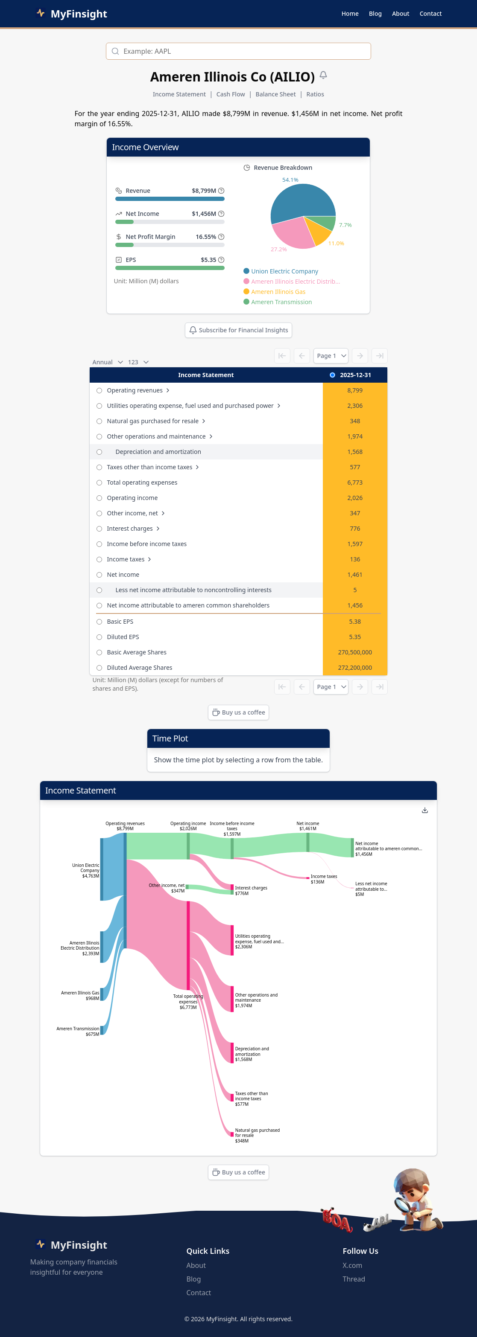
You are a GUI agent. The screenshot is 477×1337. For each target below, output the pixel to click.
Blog (375, 13)
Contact (431, 13)
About (401, 13)
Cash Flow (231, 94)
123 (137, 362)
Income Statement (179, 94)
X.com (353, 1265)
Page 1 (331, 356)
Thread (354, 1279)
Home (350, 13)
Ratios (315, 94)
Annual (107, 362)
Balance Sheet (276, 94)
